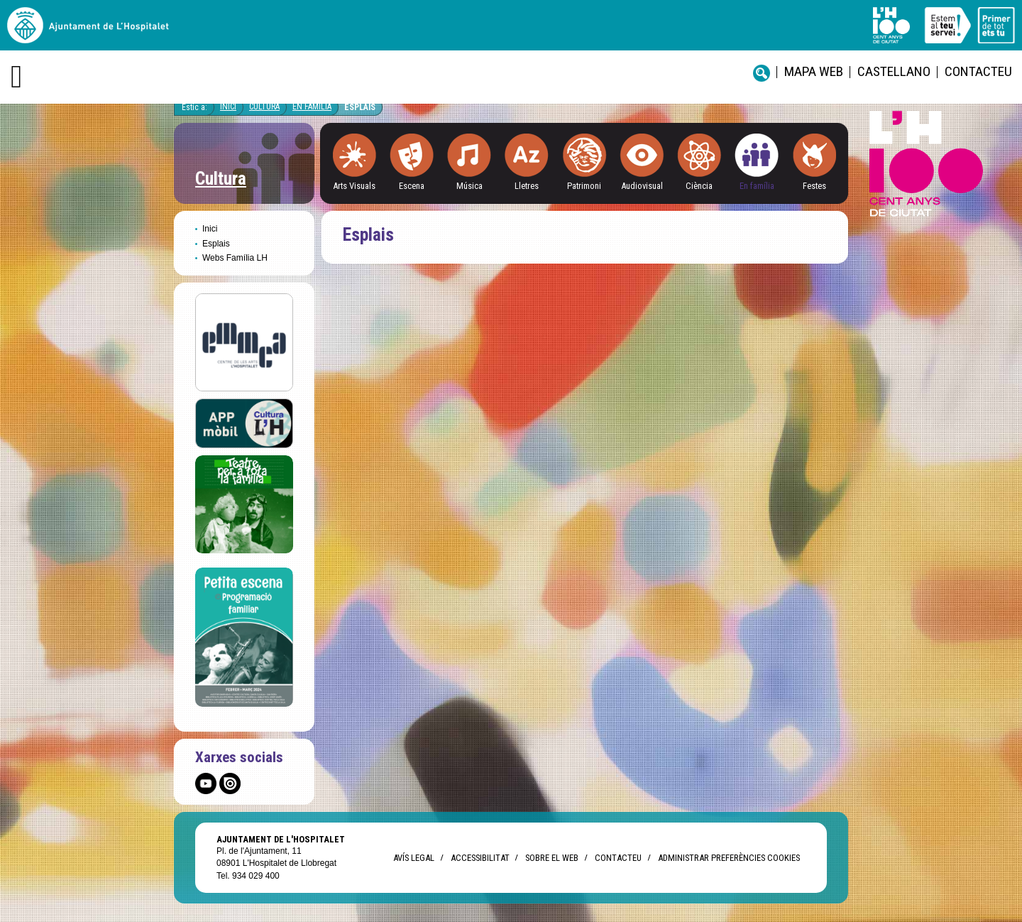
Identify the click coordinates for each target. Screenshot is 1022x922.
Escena (411, 185)
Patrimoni (584, 185)
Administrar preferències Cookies (729, 857)
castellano (893, 71)
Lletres (527, 185)
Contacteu (978, 71)
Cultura (264, 107)
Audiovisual (642, 185)
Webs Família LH (235, 258)
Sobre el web (551, 857)
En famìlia (311, 107)
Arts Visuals (354, 185)
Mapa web (813, 71)
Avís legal (413, 857)
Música (469, 185)
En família (757, 185)
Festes (814, 185)
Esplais (359, 107)
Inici (228, 107)
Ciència (699, 185)
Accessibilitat (480, 857)
